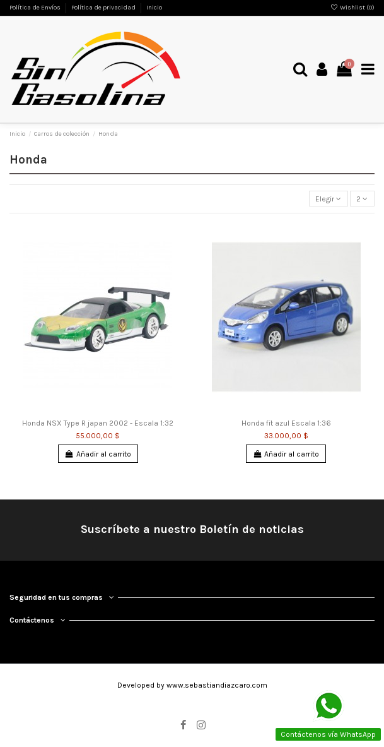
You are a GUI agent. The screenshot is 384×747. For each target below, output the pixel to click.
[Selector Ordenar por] (328, 198)
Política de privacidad (104, 7)
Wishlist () (352, 7)
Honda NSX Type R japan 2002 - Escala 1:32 (97, 423)
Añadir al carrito (98, 454)
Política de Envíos (35, 7)
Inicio (154, 7)
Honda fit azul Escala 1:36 (286, 423)
